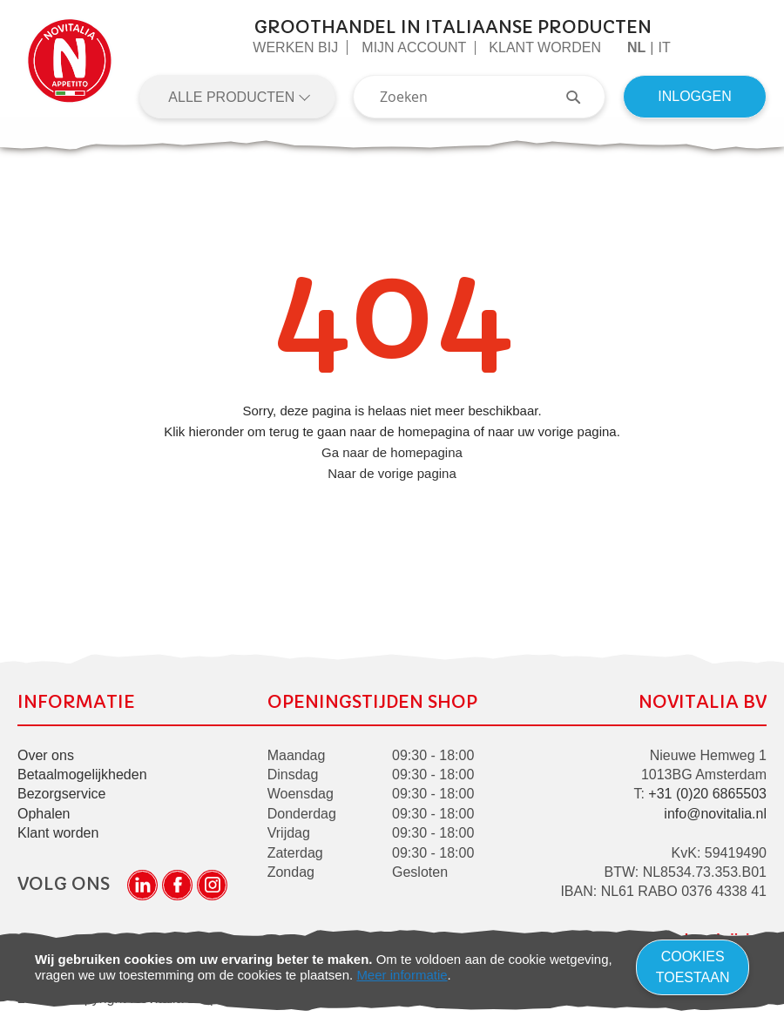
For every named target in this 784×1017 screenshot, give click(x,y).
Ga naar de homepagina (392, 452)
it (664, 47)
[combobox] (479, 96)
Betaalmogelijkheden (82, 774)
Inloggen (694, 96)
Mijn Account (414, 47)
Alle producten (233, 97)
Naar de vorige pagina (392, 473)
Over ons (45, 755)
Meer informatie (401, 974)
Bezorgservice (61, 793)
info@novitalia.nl (715, 813)
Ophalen (44, 813)
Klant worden (545, 47)
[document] (392, 967)
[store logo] (69, 67)
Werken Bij (295, 47)
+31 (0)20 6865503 (707, 793)
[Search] (581, 96)
